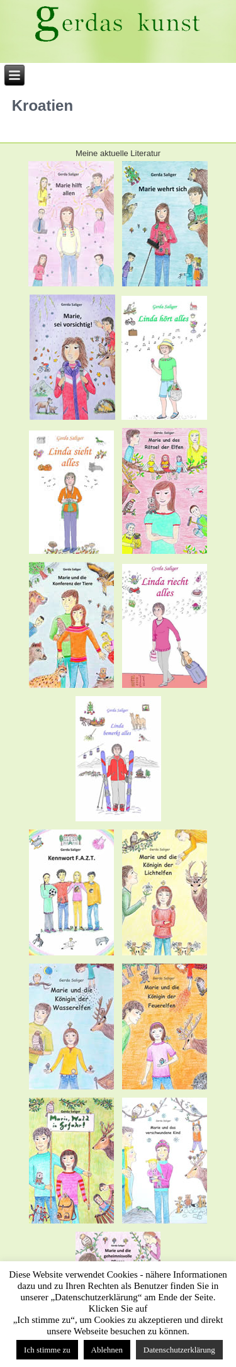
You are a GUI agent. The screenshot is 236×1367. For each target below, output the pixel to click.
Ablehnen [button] (107, 1349)
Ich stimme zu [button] (47, 1349)
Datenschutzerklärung (179, 1349)
